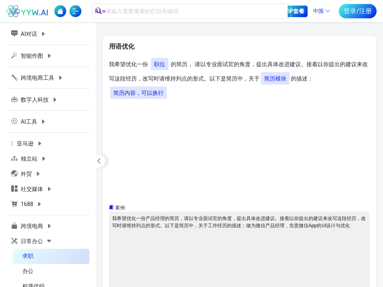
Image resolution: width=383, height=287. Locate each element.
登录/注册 (358, 11)
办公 (28, 271)
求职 (28, 256)
